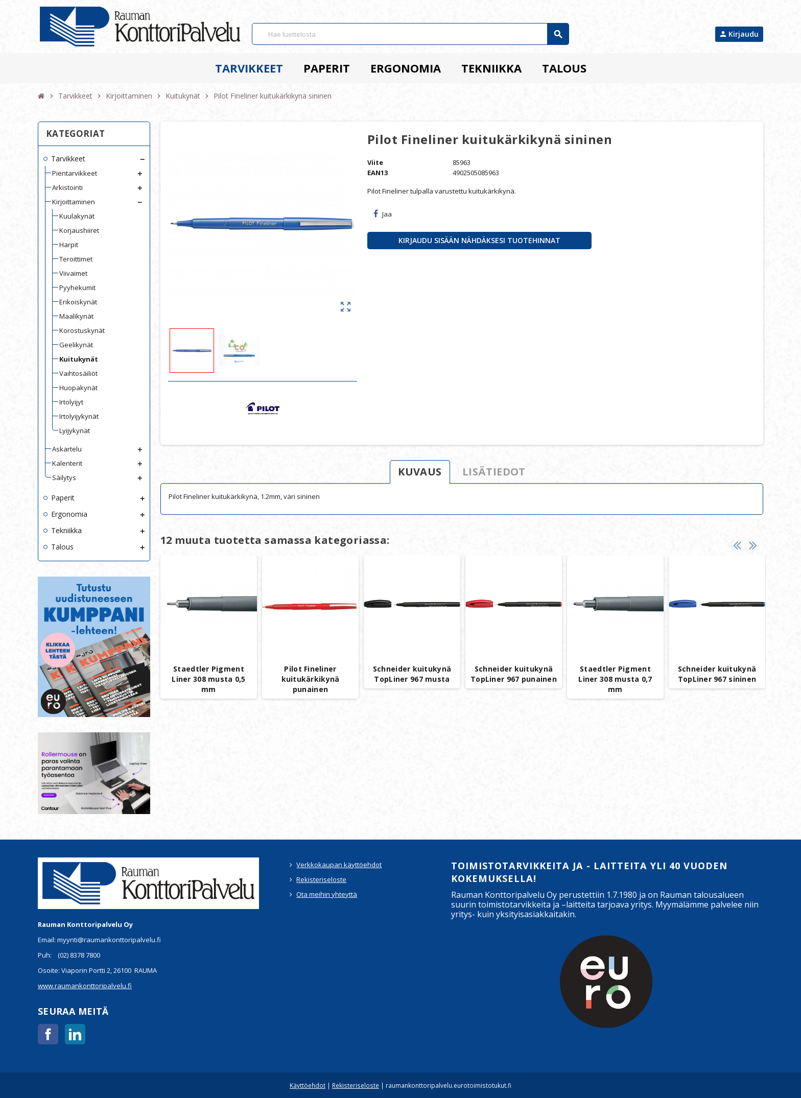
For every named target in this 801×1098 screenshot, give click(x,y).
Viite (375, 162)
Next (753, 545)
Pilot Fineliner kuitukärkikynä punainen (310, 679)
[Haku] (410, 34)
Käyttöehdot (307, 1085)
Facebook (48, 1034)
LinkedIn (75, 1034)
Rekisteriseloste (321, 879)
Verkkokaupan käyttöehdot (339, 864)
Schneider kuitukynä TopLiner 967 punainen (513, 674)
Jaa (382, 214)
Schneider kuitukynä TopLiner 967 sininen (717, 674)
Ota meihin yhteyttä (326, 894)
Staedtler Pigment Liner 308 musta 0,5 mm (208, 679)
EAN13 (377, 172)
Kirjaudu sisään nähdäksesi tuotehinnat (479, 240)
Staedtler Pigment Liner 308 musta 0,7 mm (615, 679)
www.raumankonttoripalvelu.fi (85, 985)
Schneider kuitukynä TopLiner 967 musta (412, 674)
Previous (737, 545)
